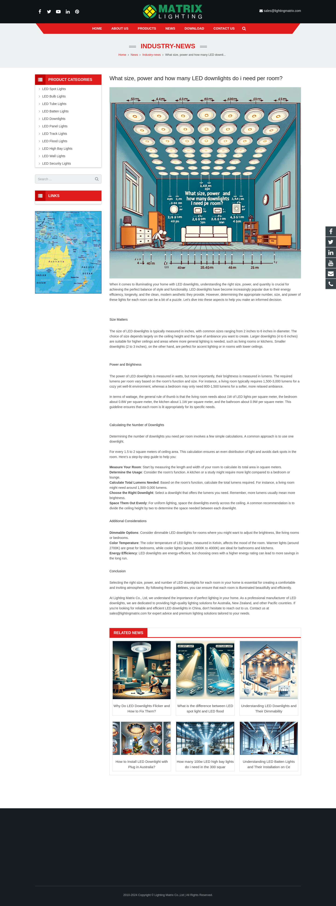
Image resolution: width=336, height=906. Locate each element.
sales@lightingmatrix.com (282, 11)
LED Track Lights (54, 133)
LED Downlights (54, 119)
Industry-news (168, 46)
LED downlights (187, 284)
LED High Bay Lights (57, 148)
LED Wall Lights (53, 156)
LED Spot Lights (54, 89)
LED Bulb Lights (54, 96)
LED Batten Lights (55, 111)
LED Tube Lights (54, 104)
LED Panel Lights (54, 126)
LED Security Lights (56, 163)
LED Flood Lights (54, 141)
